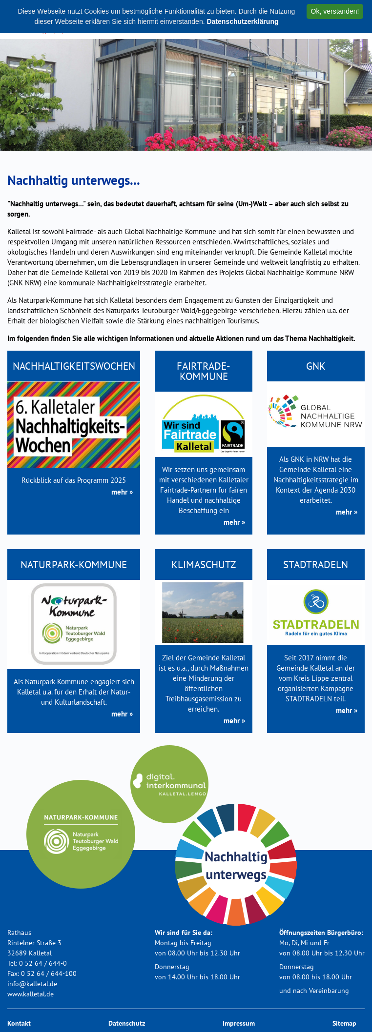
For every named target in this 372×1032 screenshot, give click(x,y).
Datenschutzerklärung (242, 21)
